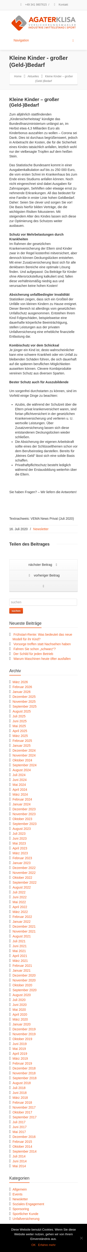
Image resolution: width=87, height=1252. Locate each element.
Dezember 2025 (24, 697)
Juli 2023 (19, 833)
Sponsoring (21, 1209)
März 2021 (20, 961)
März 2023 (20, 853)
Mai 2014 (19, 1166)
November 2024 (24, 755)
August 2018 (22, 1083)
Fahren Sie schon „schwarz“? (34, 649)
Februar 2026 (22, 687)
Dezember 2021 (24, 926)
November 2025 (24, 701)
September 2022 (25, 882)
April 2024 (20, 789)
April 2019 (20, 1053)
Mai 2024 (19, 785)
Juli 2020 (19, 1000)
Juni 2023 (20, 838)
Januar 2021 (22, 970)
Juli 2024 (19, 775)
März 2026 (20, 682)
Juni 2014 (20, 1161)
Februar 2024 (22, 799)
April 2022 (20, 907)
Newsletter (40, 529)
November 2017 (24, 1107)
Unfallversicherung (26, 1219)
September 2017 (25, 1117)
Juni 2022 (20, 897)
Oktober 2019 (22, 1039)
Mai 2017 (19, 1132)
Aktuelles (33, 76)
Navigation (44, 40)
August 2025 (22, 711)
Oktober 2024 (22, 760)
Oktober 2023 (22, 819)
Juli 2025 (19, 716)
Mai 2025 (19, 726)
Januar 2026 (22, 692)
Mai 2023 (19, 843)
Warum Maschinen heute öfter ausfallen (42, 659)
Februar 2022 (22, 917)
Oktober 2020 (22, 985)
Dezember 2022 (24, 868)
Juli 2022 (19, 892)
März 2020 (20, 1019)
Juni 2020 (20, 1005)
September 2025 (25, 706)
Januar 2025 (22, 745)
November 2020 (24, 980)
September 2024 (25, 765)
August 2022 (22, 887)
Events (18, 1194)
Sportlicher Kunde (25, 1214)
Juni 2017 (20, 1127)
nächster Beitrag (44, 565)
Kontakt (60, 4)
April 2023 (20, 848)
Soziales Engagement (28, 1204)
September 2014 (25, 1151)
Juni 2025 (20, 721)
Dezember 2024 (24, 750)
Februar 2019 (22, 1063)
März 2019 (20, 1058)
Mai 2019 (19, 1049)
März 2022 (20, 912)
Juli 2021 (19, 941)
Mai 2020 (19, 1009)
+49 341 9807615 (33, 4)
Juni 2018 (20, 1093)
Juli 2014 (19, 1156)
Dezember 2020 (24, 975)
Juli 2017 (19, 1122)
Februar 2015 (22, 1141)
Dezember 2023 (24, 809)
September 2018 (25, 1078)
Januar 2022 (22, 921)
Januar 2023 (22, 863)
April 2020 (20, 1014)
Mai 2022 (19, 902)
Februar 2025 (22, 741)
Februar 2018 (22, 1102)
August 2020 (22, 995)
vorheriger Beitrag (43, 575)
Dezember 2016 (24, 1137)
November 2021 (24, 931)
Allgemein (20, 1189)
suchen (16, 610)
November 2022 (24, 873)
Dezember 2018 (24, 1068)
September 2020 (25, 990)
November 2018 (24, 1073)
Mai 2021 (19, 951)
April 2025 (20, 731)
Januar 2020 (22, 1024)
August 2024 (22, 770)
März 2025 (20, 736)
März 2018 (20, 1097)
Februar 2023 (22, 858)
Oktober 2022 (22, 877)
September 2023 (25, 824)
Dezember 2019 (24, 1029)
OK (33, 1245)
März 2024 (20, 794)
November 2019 (24, 1034)
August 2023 (22, 829)
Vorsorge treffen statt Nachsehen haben (42, 644)
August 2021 (22, 936)
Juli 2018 (19, 1088)
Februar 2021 (22, 965)
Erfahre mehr (47, 1245)
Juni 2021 (20, 946)
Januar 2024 (22, 804)
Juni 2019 (20, 1044)
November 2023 (24, 814)
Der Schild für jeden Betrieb (33, 654)
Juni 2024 (20, 780)
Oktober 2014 (22, 1146)
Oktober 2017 (22, 1112)
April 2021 (20, 956)
